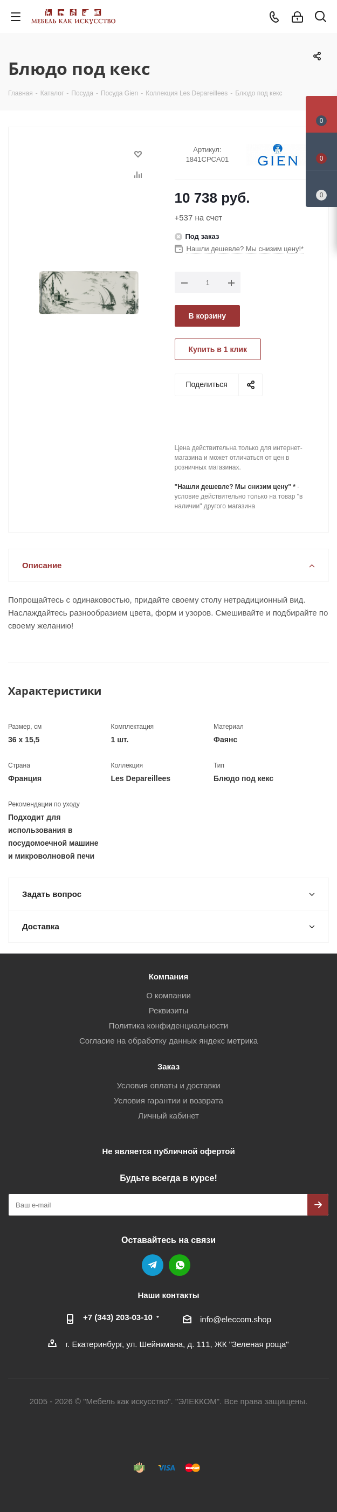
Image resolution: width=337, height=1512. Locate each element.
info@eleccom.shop (235, 1319)
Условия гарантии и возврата (168, 1100)
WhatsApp (179, 1265)
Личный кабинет (168, 1115)
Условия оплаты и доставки (168, 1085)
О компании (168, 995)
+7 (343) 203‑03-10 (118, 1317)
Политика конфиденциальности (168, 1025)
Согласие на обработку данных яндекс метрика (168, 1040)
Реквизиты (169, 1010)
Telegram (152, 1265)
